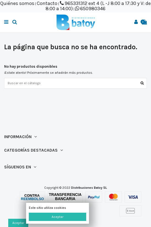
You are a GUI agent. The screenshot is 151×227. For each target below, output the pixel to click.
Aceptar (57, 217)
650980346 (92, 9)
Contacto (47, 3)
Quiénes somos (17, 3)
